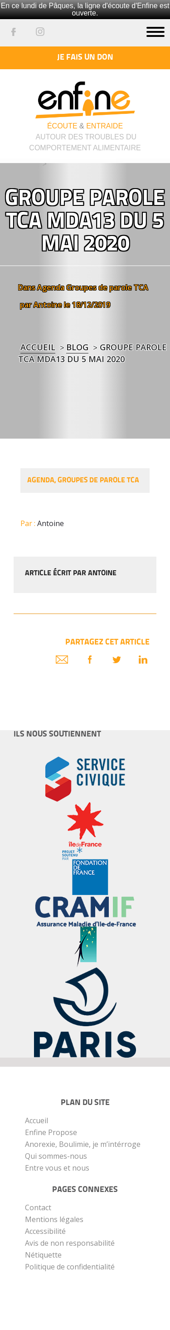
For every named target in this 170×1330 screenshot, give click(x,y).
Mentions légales (54, 1219)
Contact (38, 1207)
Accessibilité (45, 1231)
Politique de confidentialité (70, 1267)
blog (77, 347)
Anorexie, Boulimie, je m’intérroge (83, 1144)
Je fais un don (85, 57)
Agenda (50, 287)
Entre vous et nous (57, 1168)
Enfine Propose (51, 1132)
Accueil (37, 347)
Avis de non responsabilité (70, 1243)
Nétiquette (43, 1255)
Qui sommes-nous (56, 1156)
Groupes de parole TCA (107, 287)
